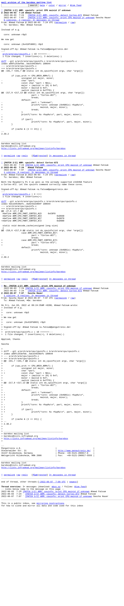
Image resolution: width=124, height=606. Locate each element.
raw (72, 26)
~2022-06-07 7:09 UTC (52, 574)
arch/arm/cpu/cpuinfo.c (16, 64)
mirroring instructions (50, 599)
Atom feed (80, 6)
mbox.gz (56, 580)
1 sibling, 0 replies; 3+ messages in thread (31, 205)
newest (73, 574)
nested (43, 186)
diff (3, 72)
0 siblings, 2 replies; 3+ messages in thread (31, 23)
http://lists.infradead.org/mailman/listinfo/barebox (33, 177)
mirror (67, 6)
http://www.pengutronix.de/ (74, 538)
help (47, 6)
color (57, 6)
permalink (61, 26)
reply (24, 186)
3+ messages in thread (62, 186)
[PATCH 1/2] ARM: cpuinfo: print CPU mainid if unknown (61, 20)
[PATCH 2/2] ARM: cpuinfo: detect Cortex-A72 (55, 17)
